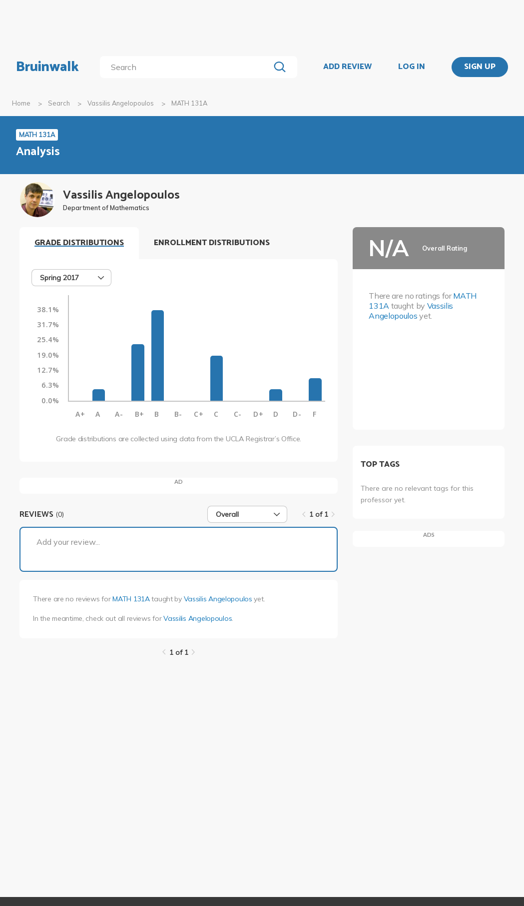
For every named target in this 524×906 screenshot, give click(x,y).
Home (21, 103)
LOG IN (411, 67)
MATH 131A (130, 598)
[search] (187, 67)
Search (59, 103)
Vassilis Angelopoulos (120, 103)
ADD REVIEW (347, 67)
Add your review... (68, 542)
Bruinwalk (47, 67)
